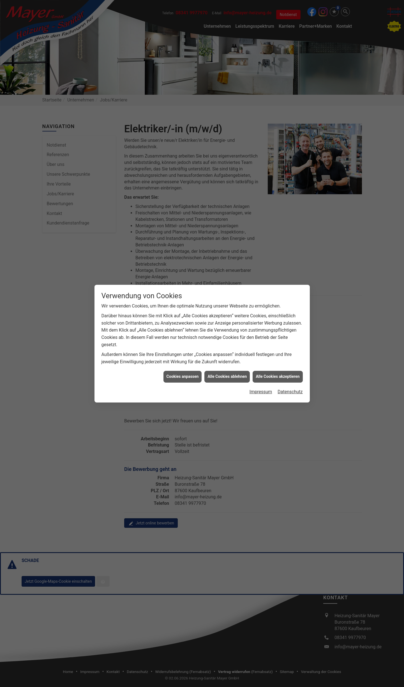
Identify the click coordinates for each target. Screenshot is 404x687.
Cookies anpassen (183, 255)
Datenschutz (290, 270)
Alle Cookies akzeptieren (277, 255)
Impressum (261, 270)
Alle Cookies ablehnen (227, 255)
